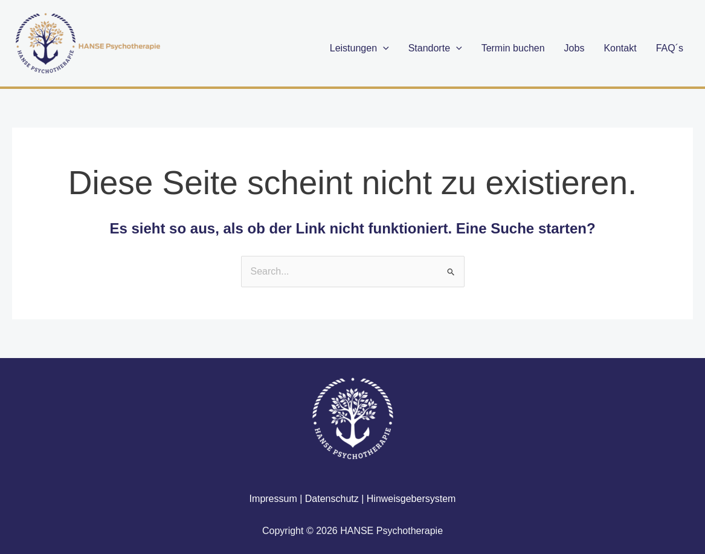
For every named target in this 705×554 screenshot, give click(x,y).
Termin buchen (513, 48)
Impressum (273, 499)
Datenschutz (332, 499)
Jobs (574, 48)
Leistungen (359, 48)
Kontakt (620, 48)
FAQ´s (669, 48)
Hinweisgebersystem (411, 499)
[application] (383, 48)
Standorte (435, 48)
